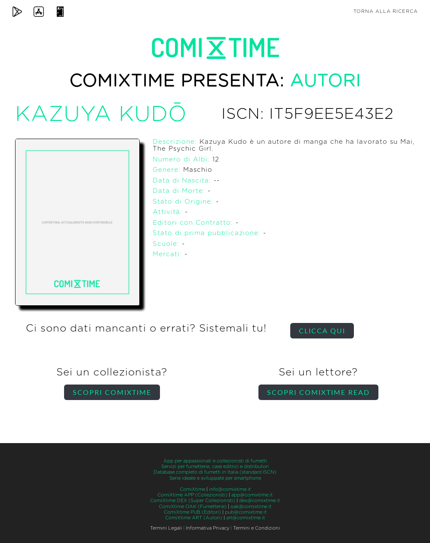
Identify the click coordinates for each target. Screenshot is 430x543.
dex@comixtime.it (259, 500)
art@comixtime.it (245, 517)
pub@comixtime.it (246, 512)
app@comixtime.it (252, 495)
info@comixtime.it (230, 489)
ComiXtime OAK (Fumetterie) (193, 506)
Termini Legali (166, 528)
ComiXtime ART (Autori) (193, 517)
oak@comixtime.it (250, 506)
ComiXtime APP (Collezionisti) (192, 495)
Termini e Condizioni (256, 528)
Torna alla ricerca (385, 11)
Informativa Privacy (207, 528)
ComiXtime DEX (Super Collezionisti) (192, 500)
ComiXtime (192, 489)
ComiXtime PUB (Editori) (192, 512)
